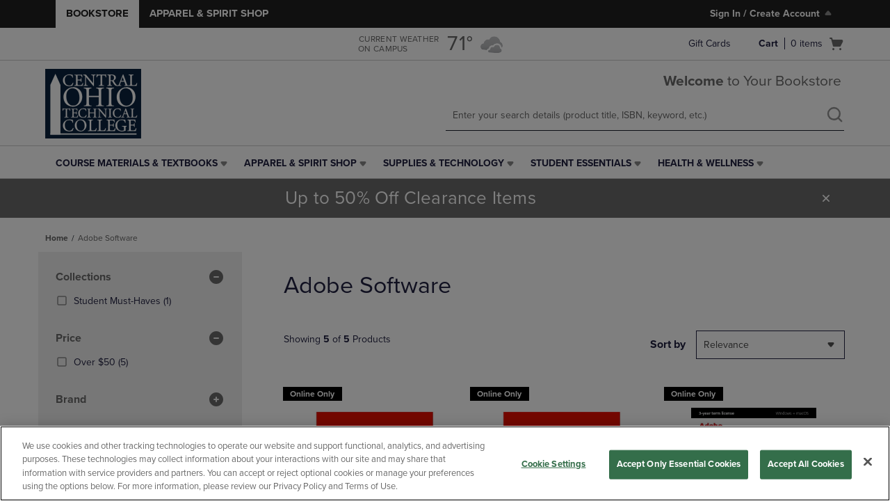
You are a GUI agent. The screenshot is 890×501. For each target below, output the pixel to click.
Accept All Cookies (805, 464)
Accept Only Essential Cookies (679, 464)
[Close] (867, 461)
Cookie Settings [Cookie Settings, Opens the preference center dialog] (553, 464)
